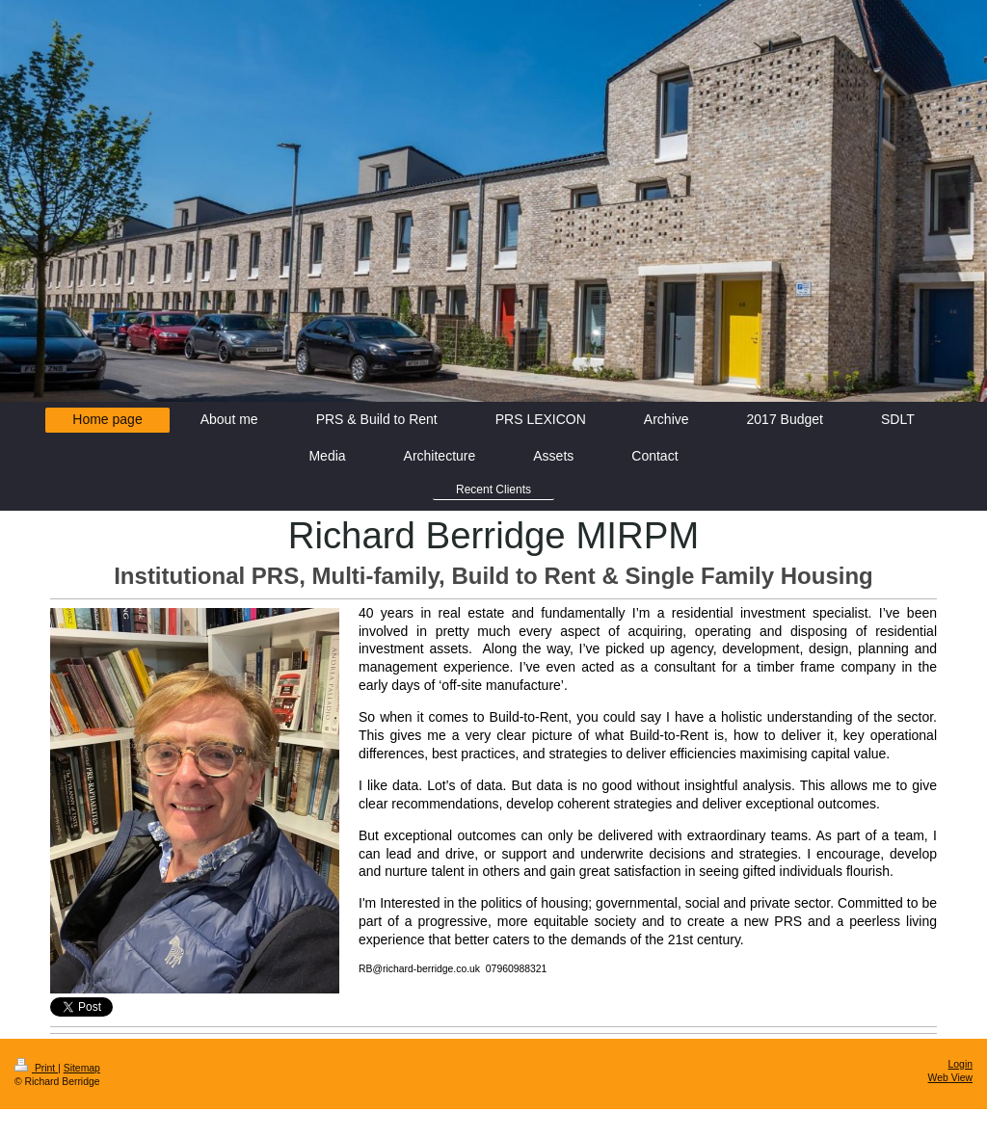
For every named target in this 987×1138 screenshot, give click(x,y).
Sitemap (82, 1068)
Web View (950, 1077)
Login (960, 1064)
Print (36, 1068)
